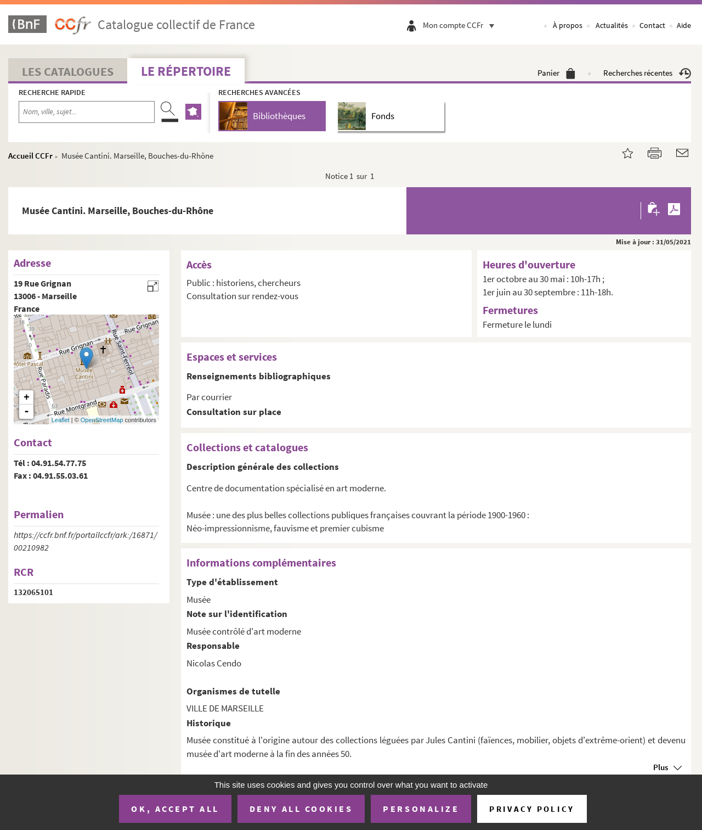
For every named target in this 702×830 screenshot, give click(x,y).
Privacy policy (531, 809)
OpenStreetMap (102, 420)
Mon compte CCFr (461, 25)
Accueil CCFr (30, 155)
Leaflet (61, 420)
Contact (652, 25)
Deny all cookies (301, 808)
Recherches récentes (647, 73)
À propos (567, 25)
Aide (684, 25)
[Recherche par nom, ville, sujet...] (87, 112)
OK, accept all (175, 808)
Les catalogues (68, 71)
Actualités (612, 25)
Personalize (421, 808)
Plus (660, 767)
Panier (556, 73)
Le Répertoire (186, 71)
